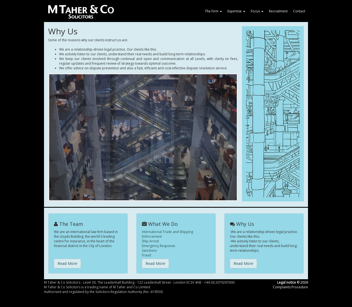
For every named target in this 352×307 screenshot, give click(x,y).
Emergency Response (158, 245)
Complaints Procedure (290, 287)
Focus (257, 11)
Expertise (236, 11)
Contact (299, 11)
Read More (67, 263)
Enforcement (152, 236)
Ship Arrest (150, 241)
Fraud (146, 255)
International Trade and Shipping (167, 231)
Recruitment (278, 11)
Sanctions (149, 250)
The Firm (213, 11)
